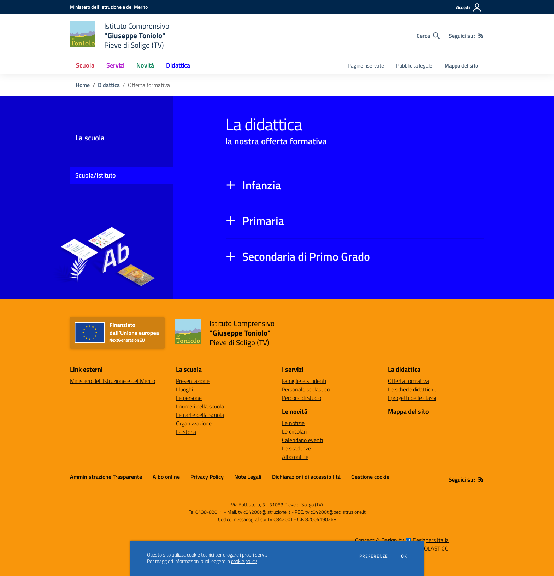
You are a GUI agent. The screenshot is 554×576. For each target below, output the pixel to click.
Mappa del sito (461, 66)
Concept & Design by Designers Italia (402, 540)
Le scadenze (296, 448)
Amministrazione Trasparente (106, 476)
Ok (404, 556)
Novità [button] (145, 65)
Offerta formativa (408, 381)
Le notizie (293, 423)
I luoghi (184, 389)
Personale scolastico (306, 389)
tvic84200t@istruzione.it (264, 512)
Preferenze (373, 556)
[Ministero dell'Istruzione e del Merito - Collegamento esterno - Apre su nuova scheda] (109, 7)
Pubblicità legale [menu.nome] (414, 66)
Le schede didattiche (412, 389)
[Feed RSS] (481, 36)
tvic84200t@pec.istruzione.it (335, 512)
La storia (186, 431)
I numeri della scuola (200, 406)
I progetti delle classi (412, 398)
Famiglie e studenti (304, 381)
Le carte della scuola (200, 415)
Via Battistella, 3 (248, 504)
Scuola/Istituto (95, 175)
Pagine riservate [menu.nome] (366, 66)
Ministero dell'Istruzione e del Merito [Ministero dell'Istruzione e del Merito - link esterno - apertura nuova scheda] (112, 381)
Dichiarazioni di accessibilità (306, 476)
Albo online (295, 457)
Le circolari (294, 431)
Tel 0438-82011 (206, 512)
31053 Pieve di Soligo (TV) (296, 504)
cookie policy (244, 561)
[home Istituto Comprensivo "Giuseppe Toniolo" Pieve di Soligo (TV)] (119, 35)
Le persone (189, 398)
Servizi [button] (115, 65)
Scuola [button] (85, 65)
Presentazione (193, 381)
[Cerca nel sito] (428, 35)
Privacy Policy (207, 476)
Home (83, 85)
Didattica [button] (178, 65)
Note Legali (247, 476)
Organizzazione (194, 423)
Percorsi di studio (301, 398)
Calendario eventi (302, 440)
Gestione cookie (370, 476)
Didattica (109, 85)
